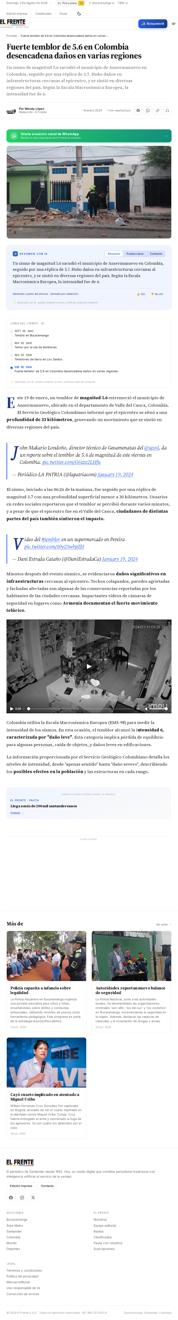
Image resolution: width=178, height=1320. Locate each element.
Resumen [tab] (114, 253)
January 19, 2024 (115, 474)
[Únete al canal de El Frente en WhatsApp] (89, 135)
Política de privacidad (22, 1276)
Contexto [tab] (156, 253)
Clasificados (43, 13)
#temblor (50, 539)
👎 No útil (157, 294)
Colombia (13, 1237)
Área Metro (14, 1225)
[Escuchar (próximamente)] (167, 110)
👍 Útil (141, 294)
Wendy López (34, 109)
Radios (99, 1231)
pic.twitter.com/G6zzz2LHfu (71, 462)
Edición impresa (16, 13)
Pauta (63, 13)
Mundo (11, 1243)
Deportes (13, 1249)
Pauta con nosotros (108, 1243)
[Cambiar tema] (79, 13)
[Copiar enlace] (157, 110)
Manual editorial (18, 1282)
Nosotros (100, 1219)
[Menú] (173, 23)
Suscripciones (104, 1249)
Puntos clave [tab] (135, 253)
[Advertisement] (89, 876)
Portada (11, 35)
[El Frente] (14, 23)
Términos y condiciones (24, 1270)
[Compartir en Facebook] (138, 110)
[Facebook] (10, 1197)
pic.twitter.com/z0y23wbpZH (54, 546)
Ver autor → (164, 924)
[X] (33, 1197)
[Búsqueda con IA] (153, 23)
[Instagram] (22, 1197)
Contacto (47, 1186)
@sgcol (151, 447)
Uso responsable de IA (23, 1288)
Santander (14, 1231)
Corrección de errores (22, 1294)
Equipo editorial (105, 1225)
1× (137, 708)
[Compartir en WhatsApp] (148, 110)
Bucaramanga (16, 1219)
